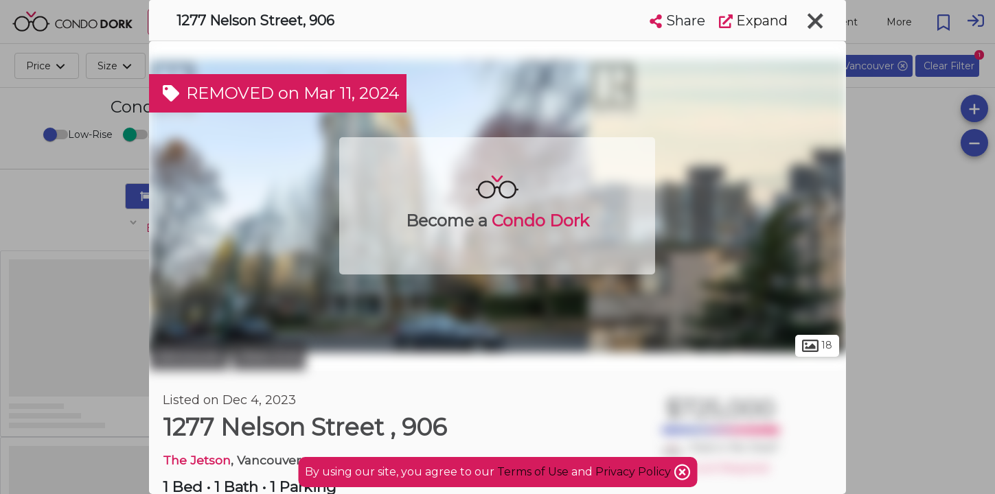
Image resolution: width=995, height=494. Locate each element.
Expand (753, 20)
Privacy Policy (634, 471)
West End (269, 355)
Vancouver (189, 355)
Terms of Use (533, 471)
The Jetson (197, 460)
